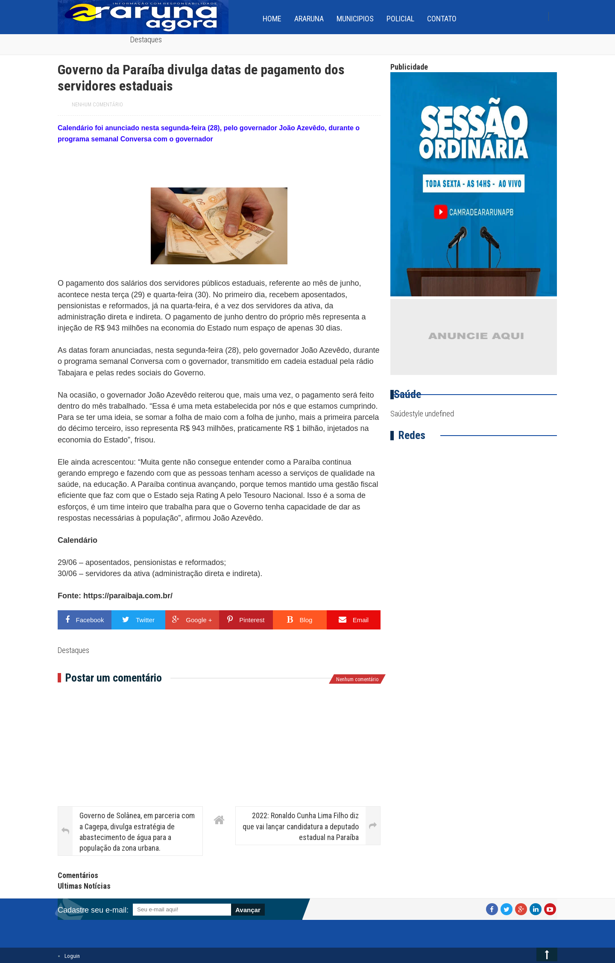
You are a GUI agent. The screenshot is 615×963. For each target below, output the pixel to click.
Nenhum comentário (97, 105)
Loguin (72, 956)
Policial (400, 18)
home (272, 18)
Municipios (355, 18)
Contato (442, 18)
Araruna (309, 18)
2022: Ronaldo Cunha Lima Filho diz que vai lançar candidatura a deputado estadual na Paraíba (301, 826)
